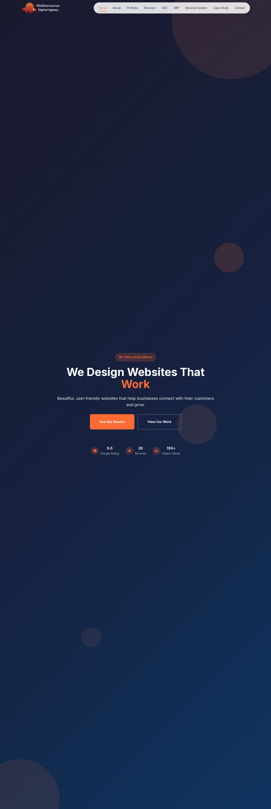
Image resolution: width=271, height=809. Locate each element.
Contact (240, 8)
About (117, 8)
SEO (164, 8)
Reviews (149, 8)
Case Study (221, 8)
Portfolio (132, 8)
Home (102, 8)
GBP (176, 8)
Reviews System (196, 8)
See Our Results (112, 422)
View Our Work (159, 422)
